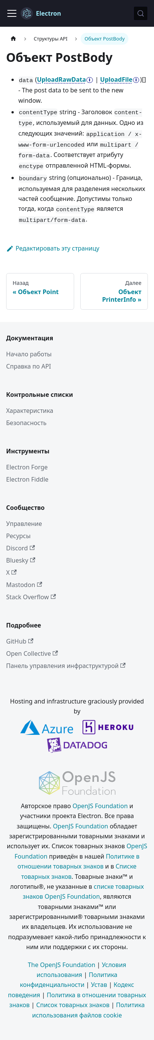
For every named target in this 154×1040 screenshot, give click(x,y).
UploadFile (116, 79)
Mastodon (24, 585)
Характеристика (29, 410)
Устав (99, 984)
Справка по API (28, 366)
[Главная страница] (13, 39)
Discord (20, 548)
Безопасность (26, 423)
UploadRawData (61, 79)
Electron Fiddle (27, 479)
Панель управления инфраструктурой (66, 666)
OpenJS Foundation (100, 806)
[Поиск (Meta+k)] (140, 13)
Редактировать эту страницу (52, 248)
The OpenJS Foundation (62, 965)
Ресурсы (18, 536)
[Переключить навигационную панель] (12, 13)
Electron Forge (27, 467)
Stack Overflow (31, 597)
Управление (24, 523)
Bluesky (20, 560)
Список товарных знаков (73, 1005)
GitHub (19, 641)
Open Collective (32, 653)
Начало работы (29, 354)
